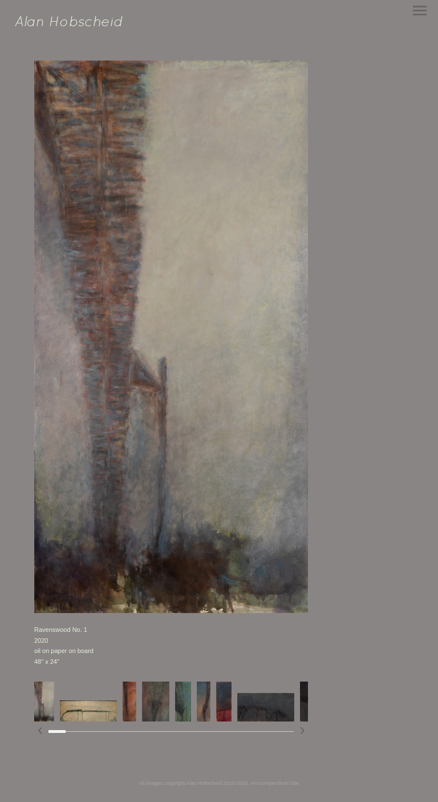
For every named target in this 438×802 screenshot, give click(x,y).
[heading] (68, 24)
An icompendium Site (274, 783)
